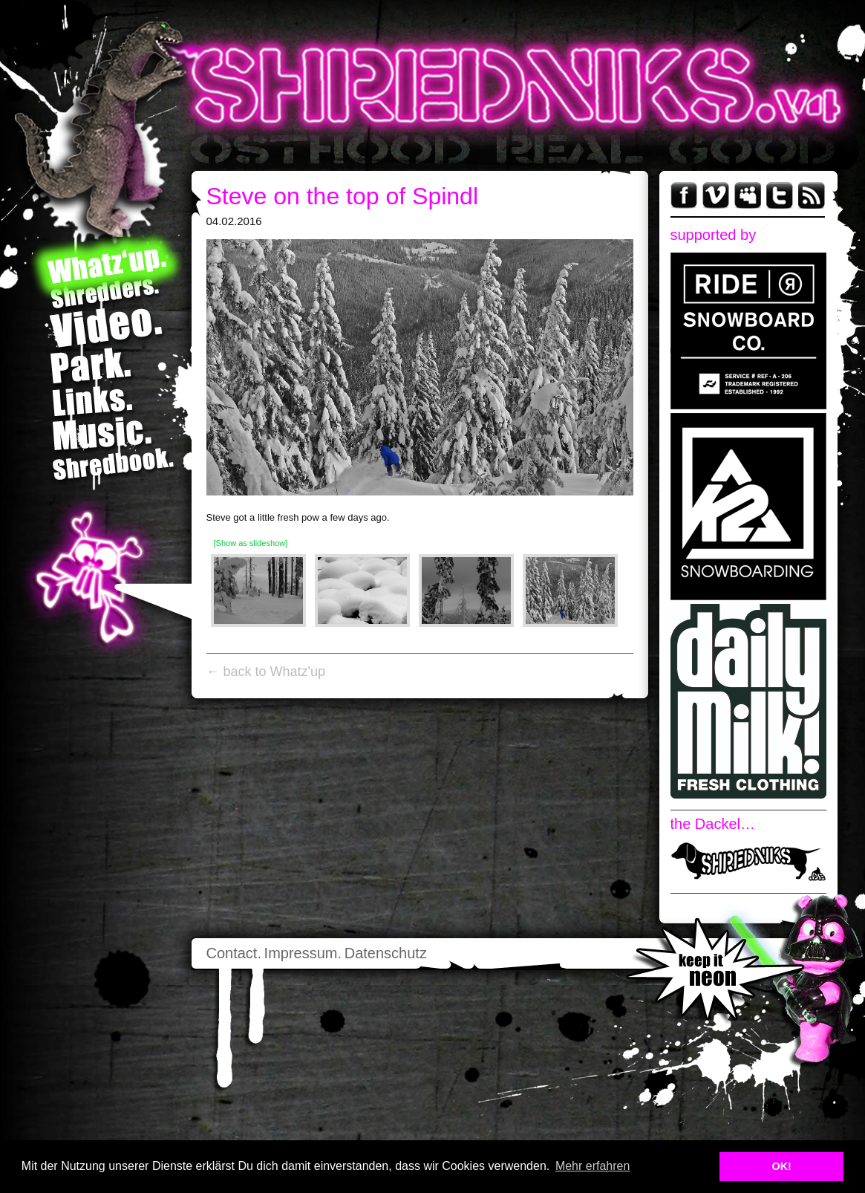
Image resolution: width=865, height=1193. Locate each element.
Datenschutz (386, 953)
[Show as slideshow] (251, 543)
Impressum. (303, 953)
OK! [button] (781, 1166)
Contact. (233, 953)
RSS (811, 195)
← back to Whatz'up (266, 671)
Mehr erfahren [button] (592, 1166)
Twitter (779, 195)
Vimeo (715, 195)
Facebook (683, 195)
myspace (747, 195)
